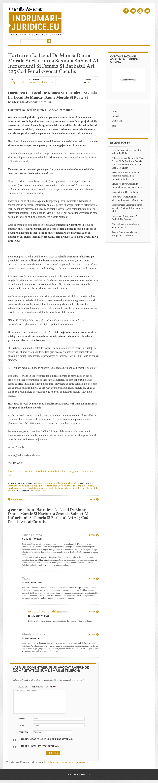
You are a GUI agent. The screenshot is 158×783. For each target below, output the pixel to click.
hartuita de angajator (60, 488)
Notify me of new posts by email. (40, 746)
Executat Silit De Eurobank (125, 192)
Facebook (126, 11)
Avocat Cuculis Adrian (41, 82)
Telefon (23, 732)
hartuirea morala (17, 488)
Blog (114, 125)
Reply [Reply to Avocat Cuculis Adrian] (92, 611)
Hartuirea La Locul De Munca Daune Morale (70, 485)
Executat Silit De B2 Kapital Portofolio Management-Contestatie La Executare (125, 175)
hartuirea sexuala (37, 488)
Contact (115, 116)
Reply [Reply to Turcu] (92, 578)
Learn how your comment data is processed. (65, 762)
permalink (40, 490)
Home (114, 111)
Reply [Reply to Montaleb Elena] (92, 634)
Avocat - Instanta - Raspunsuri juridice (58, 483)
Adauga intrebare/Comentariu (37, 686)
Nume (22, 718)
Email (147, 11)
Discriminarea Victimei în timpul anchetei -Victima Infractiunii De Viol (127, 207)
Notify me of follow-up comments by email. (47, 739)
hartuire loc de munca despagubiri (26, 485)
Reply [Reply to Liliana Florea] (92, 535)
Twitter (133, 11)
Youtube (140, 11)
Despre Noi (117, 120)
